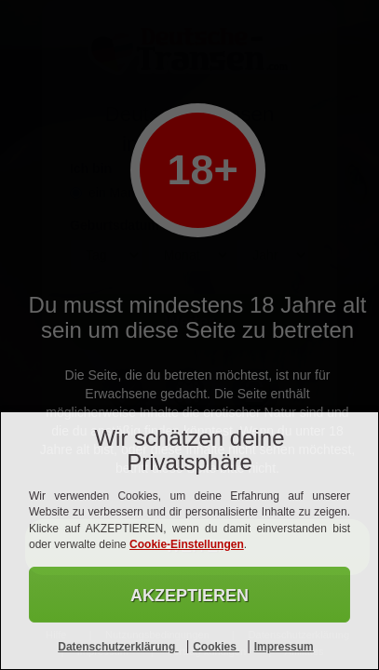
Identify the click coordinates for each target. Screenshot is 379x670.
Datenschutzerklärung (118, 646)
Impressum (284, 646)
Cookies (216, 646)
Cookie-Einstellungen (186, 544)
